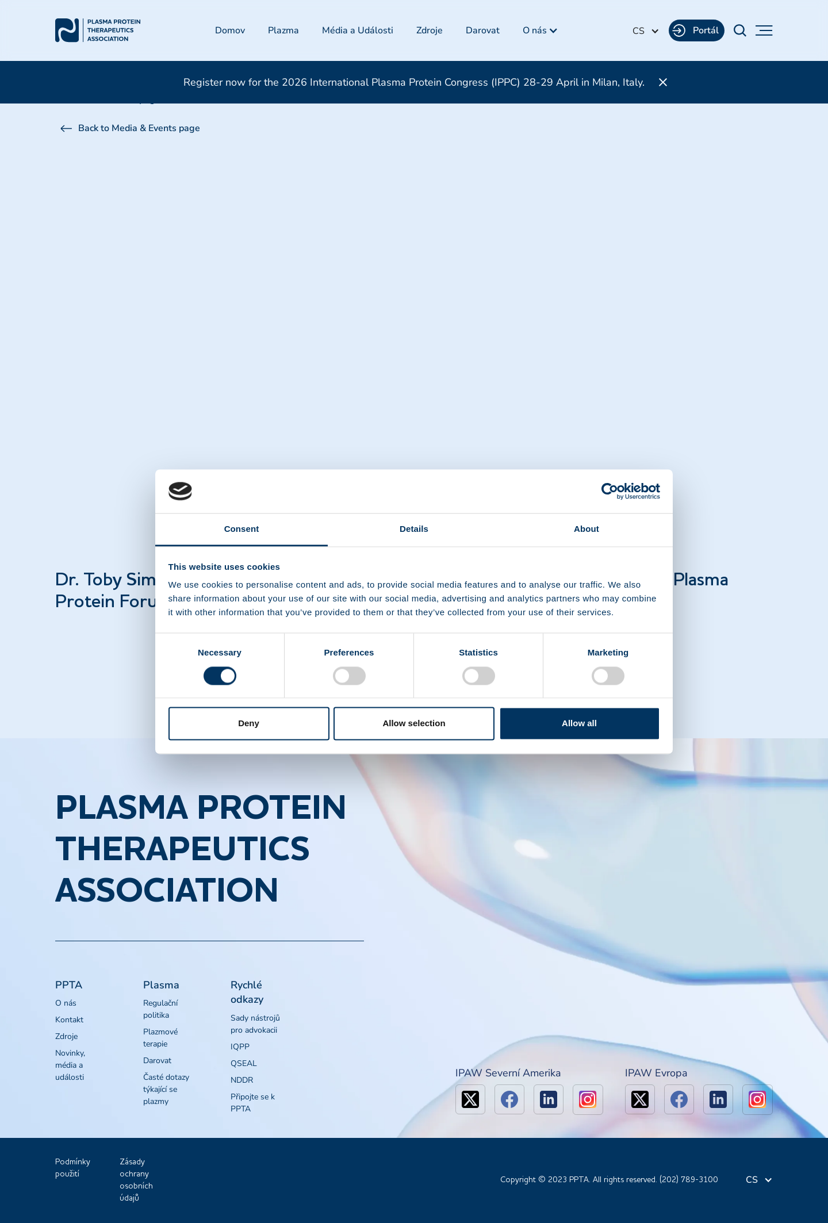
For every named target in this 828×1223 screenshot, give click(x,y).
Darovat (483, 30)
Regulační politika (160, 1009)
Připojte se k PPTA (253, 1102)
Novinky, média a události (70, 1065)
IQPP (240, 1046)
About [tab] (586, 529)
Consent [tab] (241, 529)
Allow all (579, 724)
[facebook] (509, 1099)
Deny (248, 724)
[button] (540, 30)
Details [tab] (414, 529)
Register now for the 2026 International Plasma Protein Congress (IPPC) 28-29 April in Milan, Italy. (414, 82)
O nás (65, 1003)
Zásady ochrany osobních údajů (136, 1180)
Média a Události (357, 30)
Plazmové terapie (160, 1037)
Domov (230, 30)
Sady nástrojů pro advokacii (255, 1024)
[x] (470, 1099)
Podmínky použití (72, 1168)
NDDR (242, 1080)
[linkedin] (549, 1099)
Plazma (283, 30)
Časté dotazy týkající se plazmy (166, 1089)
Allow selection (413, 724)
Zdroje (429, 30)
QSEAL (244, 1063)
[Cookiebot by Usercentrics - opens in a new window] (609, 491)
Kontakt (69, 1019)
